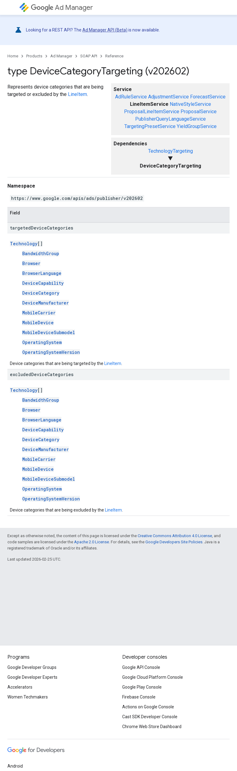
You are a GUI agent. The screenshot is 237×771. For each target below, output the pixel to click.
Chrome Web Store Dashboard (151, 726)
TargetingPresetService (150, 126)
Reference (114, 56)
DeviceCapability (43, 283)
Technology (23, 244)
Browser (31, 263)
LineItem (77, 94)
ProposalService (199, 111)
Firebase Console (139, 696)
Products (34, 56)
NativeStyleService (190, 104)
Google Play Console (142, 687)
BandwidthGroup (40, 253)
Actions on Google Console (148, 706)
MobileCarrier (39, 313)
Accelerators (19, 687)
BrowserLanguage (41, 273)
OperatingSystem (42, 342)
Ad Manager (62, 7)
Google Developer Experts (32, 677)
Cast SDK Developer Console (149, 716)
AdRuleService (131, 97)
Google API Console (141, 667)
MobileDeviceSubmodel (48, 332)
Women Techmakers (27, 696)
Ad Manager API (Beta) (104, 29)
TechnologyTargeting (170, 151)
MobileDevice (38, 322)
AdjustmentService (168, 97)
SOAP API (88, 56)
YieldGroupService (197, 126)
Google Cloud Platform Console (152, 677)
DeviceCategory (40, 293)
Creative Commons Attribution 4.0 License (175, 535)
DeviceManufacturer (45, 303)
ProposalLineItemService (151, 111)
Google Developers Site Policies (173, 542)
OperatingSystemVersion (51, 352)
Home (12, 56)
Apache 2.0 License (91, 542)
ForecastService (208, 97)
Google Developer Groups (31, 667)
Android (15, 766)
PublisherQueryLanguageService (170, 119)
